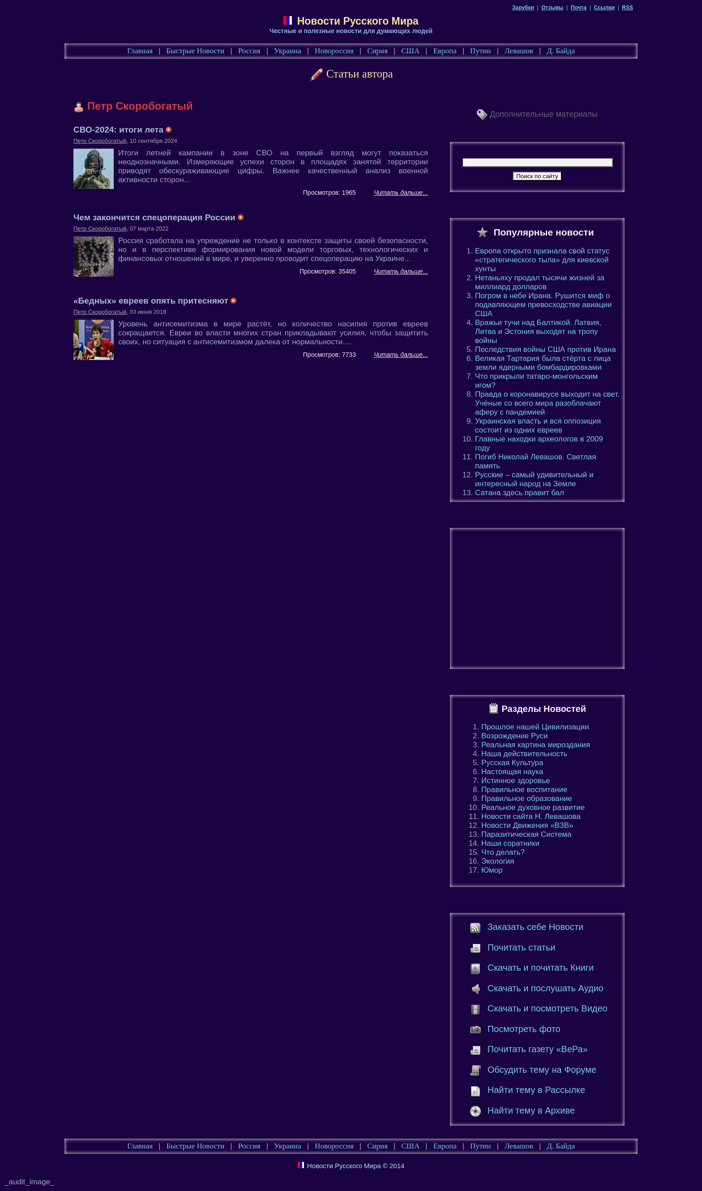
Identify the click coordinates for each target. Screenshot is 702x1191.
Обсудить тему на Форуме (542, 1070)
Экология (497, 861)
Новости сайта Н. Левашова (531, 816)
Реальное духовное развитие (533, 807)
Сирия (377, 51)
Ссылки (604, 7)
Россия (249, 51)
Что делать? (503, 852)
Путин (480, 51)
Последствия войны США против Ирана (545, 349)
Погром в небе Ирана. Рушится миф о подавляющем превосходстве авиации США (543, 304)
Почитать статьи (522, 947)
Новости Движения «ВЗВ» (527, 825)
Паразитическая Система (526, 834)
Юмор (492, 870)
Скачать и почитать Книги (541, 968)
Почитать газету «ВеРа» (538, 1049)
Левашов (519, 51)
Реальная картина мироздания (535, 745)
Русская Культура (512, 762)
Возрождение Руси (514, 736)
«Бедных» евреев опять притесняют (154, 300)
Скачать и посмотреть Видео (548, 1008)
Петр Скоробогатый (100, 140)
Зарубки (523, 7)
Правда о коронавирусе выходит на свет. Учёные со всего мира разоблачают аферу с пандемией (547, 403)
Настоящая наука (512, 771)
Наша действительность (524, 754)
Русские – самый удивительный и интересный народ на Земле (534, 479)
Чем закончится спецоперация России (158, 217)
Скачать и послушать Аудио (546, 988)
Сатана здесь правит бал (519, 492)
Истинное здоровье (515, 780)
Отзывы (552, 7)
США (410, 51)
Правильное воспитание (524, 789)
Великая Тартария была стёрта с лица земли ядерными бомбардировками (543, 363)
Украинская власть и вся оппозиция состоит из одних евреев (538, 425)
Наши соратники (510, 843)
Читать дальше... (401, 192)
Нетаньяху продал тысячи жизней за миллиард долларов (539, 282)
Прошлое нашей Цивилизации (535, 727)
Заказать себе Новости (536, 927)
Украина (287, 51)
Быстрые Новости (196, 51)
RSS (627, 7)
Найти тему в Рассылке (536, 1090)
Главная (140, 51)
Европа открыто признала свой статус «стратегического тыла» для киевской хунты (542, 260)
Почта (578, 7)
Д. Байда (561, 51)
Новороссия (334, 51)
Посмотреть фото (524, 1029)
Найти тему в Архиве (531, 1110)
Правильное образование (526, 798)
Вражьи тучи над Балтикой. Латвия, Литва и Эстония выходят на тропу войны (538, 331)
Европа (445, 51)
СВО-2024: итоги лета (122, 129)
